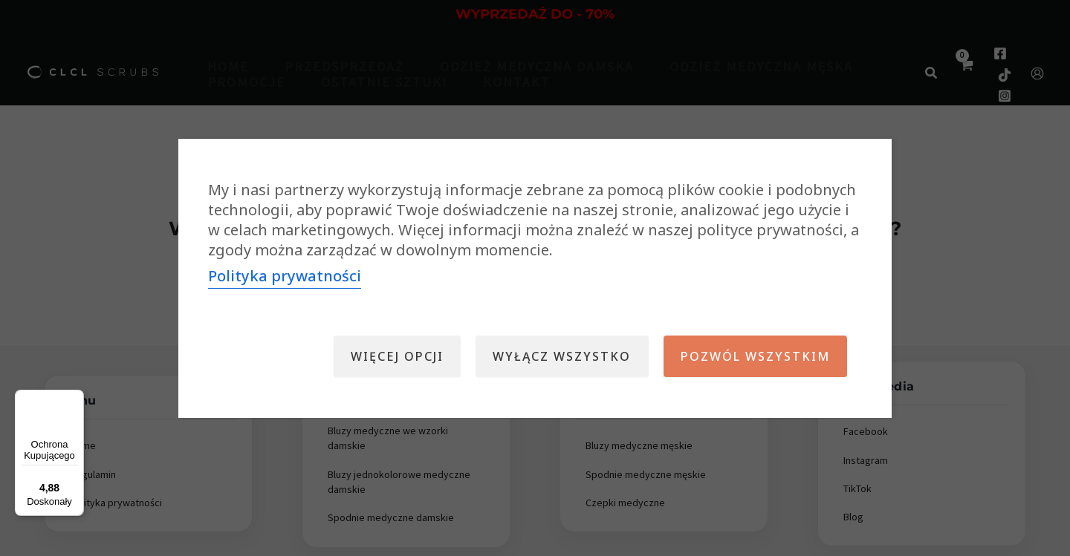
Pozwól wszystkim (754, 356)
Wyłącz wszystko (558, 356)
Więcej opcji (390, 356)
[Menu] (75, 399)
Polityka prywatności (284, 276)
